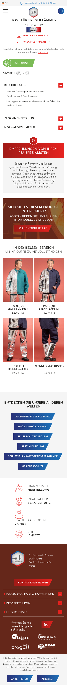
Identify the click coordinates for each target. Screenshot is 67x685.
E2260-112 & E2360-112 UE (33, 42)
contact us (43, 52)
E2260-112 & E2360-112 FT (33, 36)
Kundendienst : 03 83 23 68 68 (38, 3)
